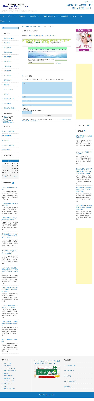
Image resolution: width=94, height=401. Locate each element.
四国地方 (7, 70)
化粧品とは (26, 16)
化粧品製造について (38, 16)
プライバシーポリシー (10, 368)
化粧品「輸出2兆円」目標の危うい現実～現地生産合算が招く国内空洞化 (84, 207)
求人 (85, 16)
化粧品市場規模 (68, 16)
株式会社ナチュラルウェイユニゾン (34, 26)
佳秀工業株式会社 (6, 135)
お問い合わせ (7, 363)
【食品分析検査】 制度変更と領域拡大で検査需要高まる (9, 323)
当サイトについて (9, 381)
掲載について (7, 21)
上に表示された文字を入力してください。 (33, 110)
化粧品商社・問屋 (10, 108)
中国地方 (7, 66)
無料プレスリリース (9, 388)
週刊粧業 (80, 131)
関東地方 (8, 52)
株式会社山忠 (5, 140)
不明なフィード (82, 125)
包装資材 (7, 80)
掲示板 (78, 16)
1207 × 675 (32, 35)
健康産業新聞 (7, 182)
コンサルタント (9, 98)
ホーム (5, 16)
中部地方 (7, 56)
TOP (23, 26)
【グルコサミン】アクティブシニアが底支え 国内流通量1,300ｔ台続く (10, 289)
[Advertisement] (84, 91)
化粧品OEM (9, 38)
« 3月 (5, 177)
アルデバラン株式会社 (8, 145)
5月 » (14, 177)
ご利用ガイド (15, 16)
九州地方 (7, 75)
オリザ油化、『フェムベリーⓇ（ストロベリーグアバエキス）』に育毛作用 (9, 251)
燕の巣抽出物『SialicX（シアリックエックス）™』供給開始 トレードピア (9, 235)
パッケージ (8, 89)
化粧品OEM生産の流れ (53, 16)
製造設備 (7, 103)
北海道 (7, 42)
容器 (6, 84)
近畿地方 (7, 61)
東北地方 (7, 47)
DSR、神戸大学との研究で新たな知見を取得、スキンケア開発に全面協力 (84, 189)
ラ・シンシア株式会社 (8, 131)
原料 (6, 94)
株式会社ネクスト (6, 149)
